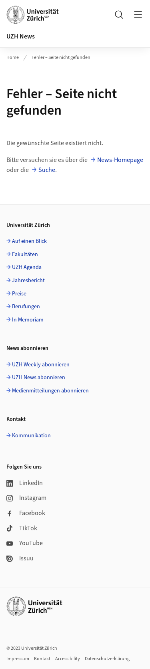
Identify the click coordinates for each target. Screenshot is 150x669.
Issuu (20, 558)
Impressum (17, 658)
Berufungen (26, 307)
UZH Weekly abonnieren (41, 365)
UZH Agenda (27, 267)
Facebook (25, 513)
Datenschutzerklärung (107, 658)
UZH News (20, 36)
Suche (46, 170)
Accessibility (67, 658)
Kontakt (42, 658)
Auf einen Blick (29, 241)
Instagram (26, 497)
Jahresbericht (28, 281)
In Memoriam (28, 320)
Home (12, 57)
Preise (19, 294)
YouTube (24, 543)
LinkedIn (24, 483)
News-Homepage (120, 160)
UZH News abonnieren (38, 378)
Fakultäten (25, 255)
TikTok (21, 528)
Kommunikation (31, 436)
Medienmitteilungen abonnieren (50, 391)
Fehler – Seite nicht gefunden (61, 57)
